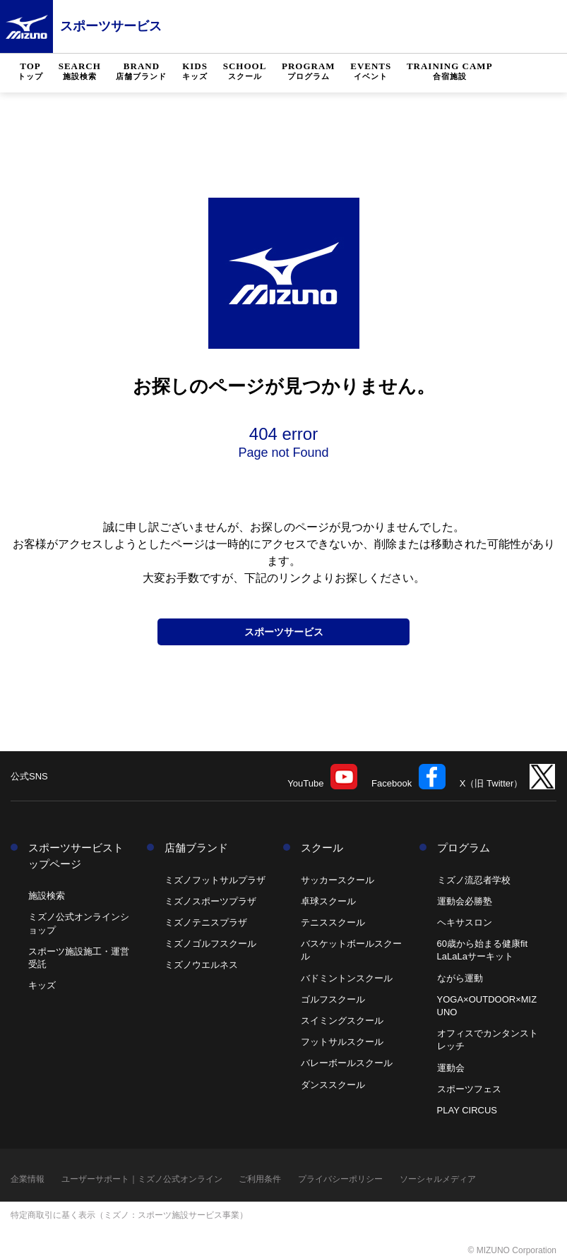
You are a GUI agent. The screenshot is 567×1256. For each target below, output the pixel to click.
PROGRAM (308, 71)
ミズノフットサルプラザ (215, 880)
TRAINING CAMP (450, 71)
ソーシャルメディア (438, 1179)
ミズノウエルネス (201, 964)
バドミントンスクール (347, 978)
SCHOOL (245, 71)
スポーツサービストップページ (76, 856)
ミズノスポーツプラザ (210, 901)
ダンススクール (333, 1084)
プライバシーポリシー (340, 1179)
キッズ (42, 985)
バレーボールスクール (347, 1063)
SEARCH (80, 71)
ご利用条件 (260, 1179)
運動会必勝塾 (464, 901)
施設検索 (46, 895)
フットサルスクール (342, 1041)
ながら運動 (460, 978)
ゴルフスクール (333, 999)
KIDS (195, 71)
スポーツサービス (111, 26)
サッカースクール (337, 880)
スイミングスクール (342, 1020)
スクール (322, 848)
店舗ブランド (196, 848)
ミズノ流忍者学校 (474, 880)
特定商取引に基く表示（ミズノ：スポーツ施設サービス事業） (129, 1215)
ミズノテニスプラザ (206, 922)
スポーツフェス (469, 1089)
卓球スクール (328, 901)
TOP (30, 71)
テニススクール (333, 922)
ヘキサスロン (464, 922)
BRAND (141, 71)
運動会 (451, 1068)
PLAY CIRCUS (467, 1110)
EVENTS (370, 71)
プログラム (463, 848)
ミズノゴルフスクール (210, 943)
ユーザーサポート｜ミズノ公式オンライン (141, 1179)
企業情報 (27, 1179)
